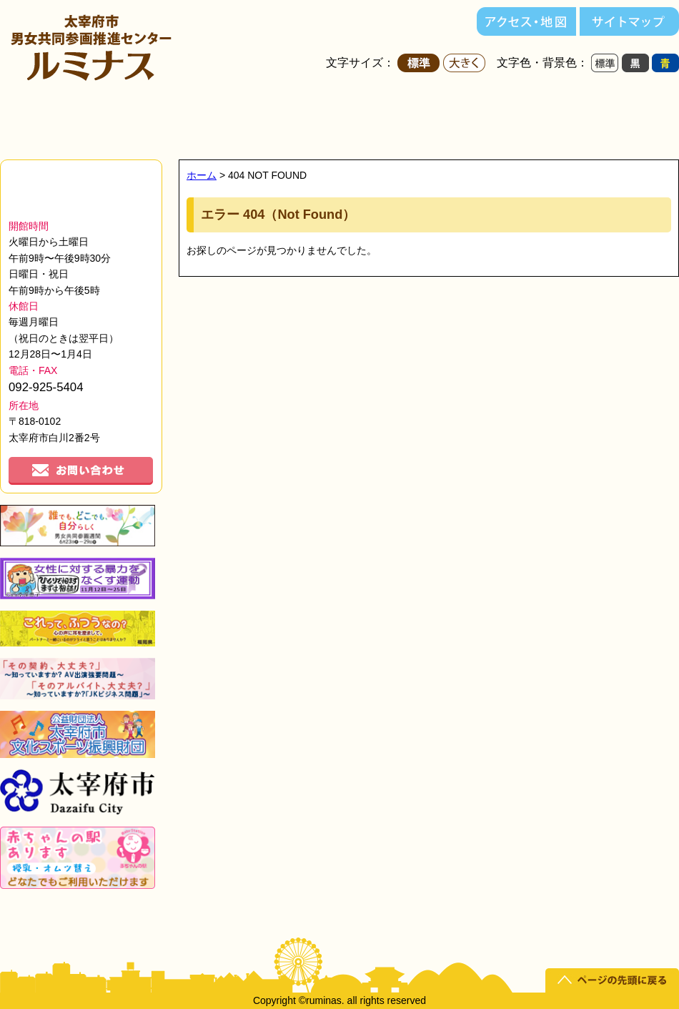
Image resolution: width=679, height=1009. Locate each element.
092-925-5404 (46, 387)
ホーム (30, 119)
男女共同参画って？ (620, 119)
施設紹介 (250, 119)
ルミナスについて (126, 119)
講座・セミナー (373, 119)
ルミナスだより (497, 119)
